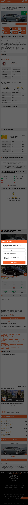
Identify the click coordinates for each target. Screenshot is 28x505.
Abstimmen (14, 262)
